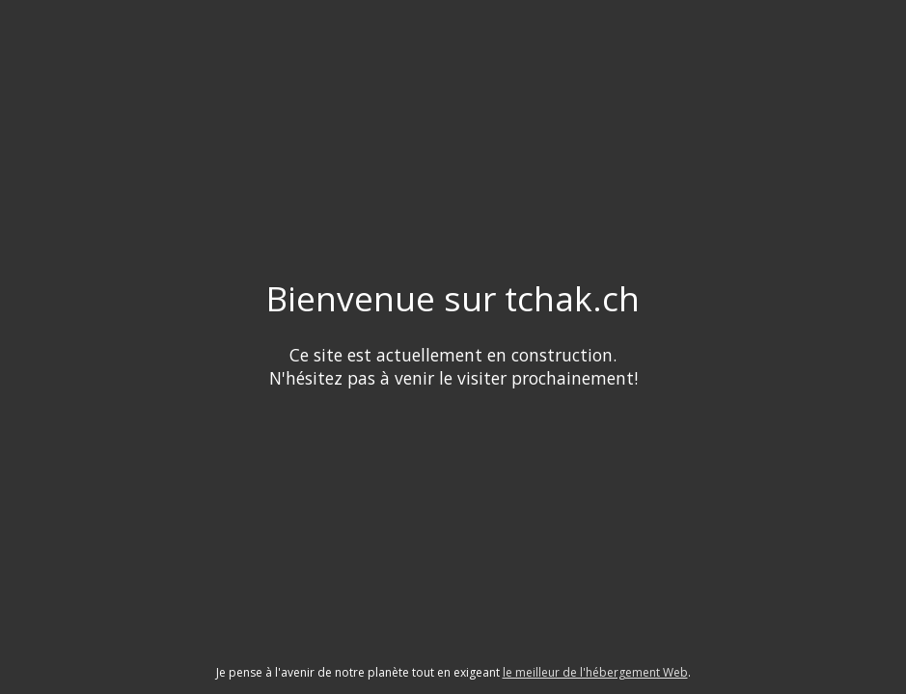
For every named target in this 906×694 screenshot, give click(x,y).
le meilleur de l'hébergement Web (595, 672)
